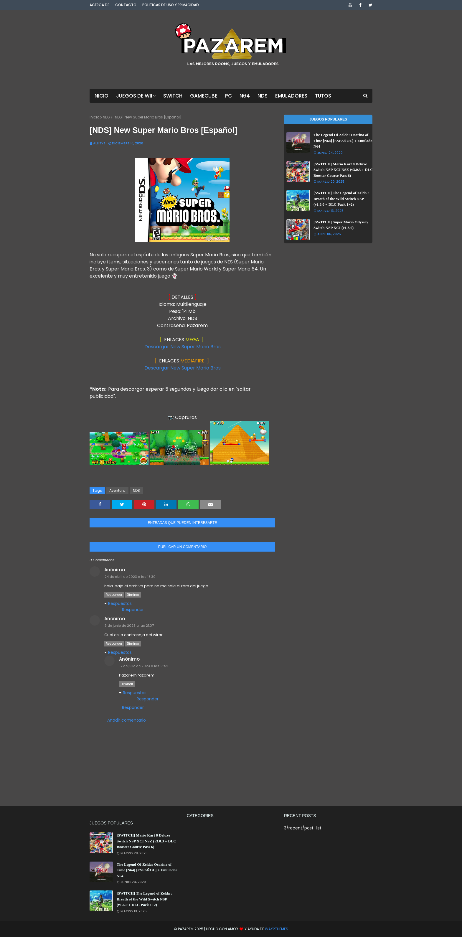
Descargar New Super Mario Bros (182, 346)
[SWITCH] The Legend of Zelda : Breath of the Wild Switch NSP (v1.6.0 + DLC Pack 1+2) (341, 199)
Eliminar (133, 595)
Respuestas (120, 603)
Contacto (125, 4)
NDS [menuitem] (263, 95)
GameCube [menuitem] (203, 95)
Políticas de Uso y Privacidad (170, 4)
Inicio (94, 117)
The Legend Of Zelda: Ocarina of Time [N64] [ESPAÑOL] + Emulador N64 (344, 141)
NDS (106, 117)
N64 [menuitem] (245, 95)
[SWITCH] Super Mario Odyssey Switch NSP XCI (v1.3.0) (341, 225)
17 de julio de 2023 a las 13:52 (143, 666)
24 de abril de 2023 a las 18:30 (130, 576)
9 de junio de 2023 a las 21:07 (129, 625)
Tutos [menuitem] (323, 95)
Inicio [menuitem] (100, 95)
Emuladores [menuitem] (291, 95)
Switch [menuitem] (172, 95)
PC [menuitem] (228, 95)
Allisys (99, 143)
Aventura (117, 490)
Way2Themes (276, 928)
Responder (114, 595)
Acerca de (99, 4)
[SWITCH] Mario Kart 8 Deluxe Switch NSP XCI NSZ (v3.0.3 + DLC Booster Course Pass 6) (343, 170)
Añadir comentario (126, 720)
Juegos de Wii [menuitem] (134, 95)
